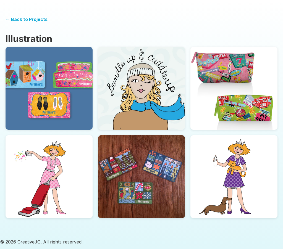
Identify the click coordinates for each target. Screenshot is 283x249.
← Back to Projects (27, 19)
